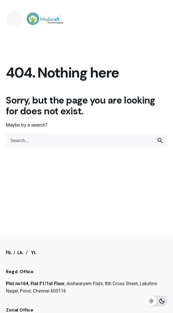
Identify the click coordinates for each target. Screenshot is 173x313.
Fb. (9, 252)
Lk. (20, 252)
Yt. (34, 252)
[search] (160, 140)
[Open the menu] (14, 19)
